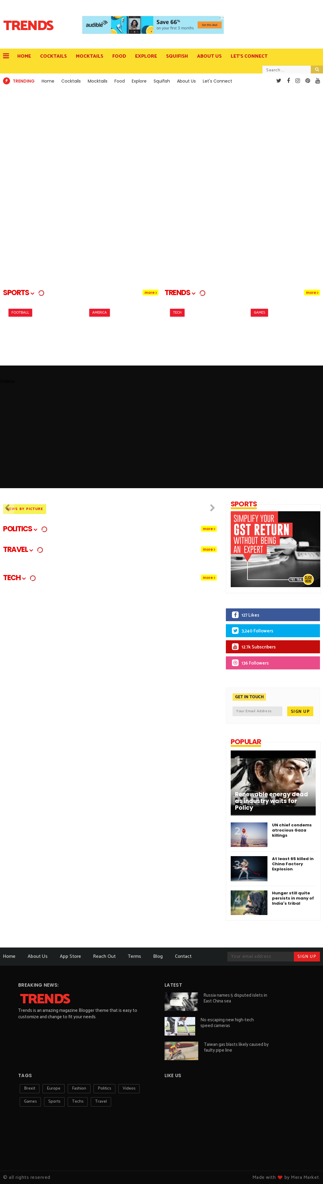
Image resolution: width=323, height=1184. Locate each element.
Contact (183, 956)
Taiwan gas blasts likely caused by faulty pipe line (236, 1047)
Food (119, 56)
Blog (158, 956)
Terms (134, 956)
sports (54, 1101)
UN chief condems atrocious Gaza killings (292, 830)
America (99, 312)
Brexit (29, 1088)
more (149, 292)
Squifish (177, 56)
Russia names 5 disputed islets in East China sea (235, 998)
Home (24, 56)
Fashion (79, 1088)
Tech (177, 312)
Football (20, 312)
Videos (129, 1088)
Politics (104, 1088)
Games (259, 312)
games (30, 1101)
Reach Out (104, 956)
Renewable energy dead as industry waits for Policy (271, 801)
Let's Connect (249, 56)
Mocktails (89, 56)
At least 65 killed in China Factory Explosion (293, 864)
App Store (70, 956)
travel (101, 1101)
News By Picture (24, 509)
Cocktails (53, 56)
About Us (209, 56)
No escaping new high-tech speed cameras (227, 1022)
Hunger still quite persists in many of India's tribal (293, 898)
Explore (146, 56)
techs (77, 1101)
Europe (53, 1088)
